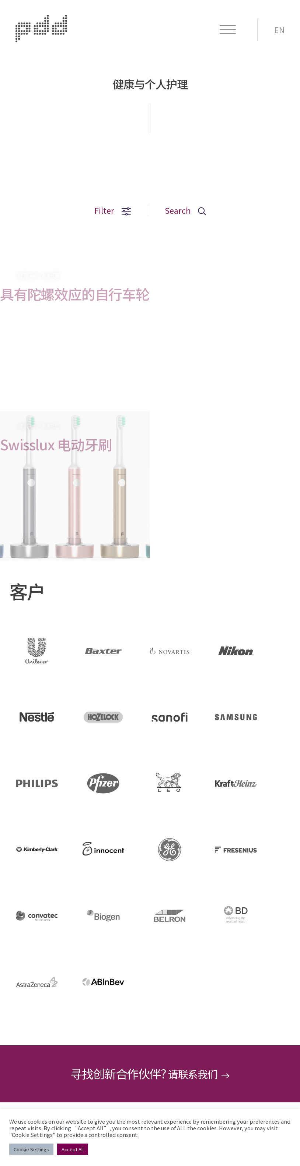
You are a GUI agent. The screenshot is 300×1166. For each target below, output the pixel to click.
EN (279, 29)
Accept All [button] (73, 1149)
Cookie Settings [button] (31, 1149)
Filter (109, 210)
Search (187, 210)
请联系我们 (199, 1074)
